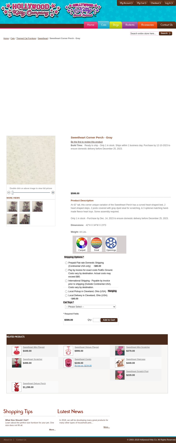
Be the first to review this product (87, 142)
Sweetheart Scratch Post (137, 371)
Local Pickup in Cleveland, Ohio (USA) (87, 291)
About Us (8, 440)
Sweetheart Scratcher (32, 359)
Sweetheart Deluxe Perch (34, 383)
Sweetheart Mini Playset (34, 347)
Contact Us (21, 440)
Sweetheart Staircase (135, 359)
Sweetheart (43, 38)
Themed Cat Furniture (26, 38)
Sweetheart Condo (83, 359)
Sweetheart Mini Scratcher (138, 347)
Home (6, 38)
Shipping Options (74, 257)
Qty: (90, 319)
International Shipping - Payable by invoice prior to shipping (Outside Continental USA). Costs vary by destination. (89, 284)
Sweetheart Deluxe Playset (87, 347)
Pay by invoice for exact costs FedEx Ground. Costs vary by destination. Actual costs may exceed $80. (90, 273)
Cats (13, 38)
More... (52, 430)
